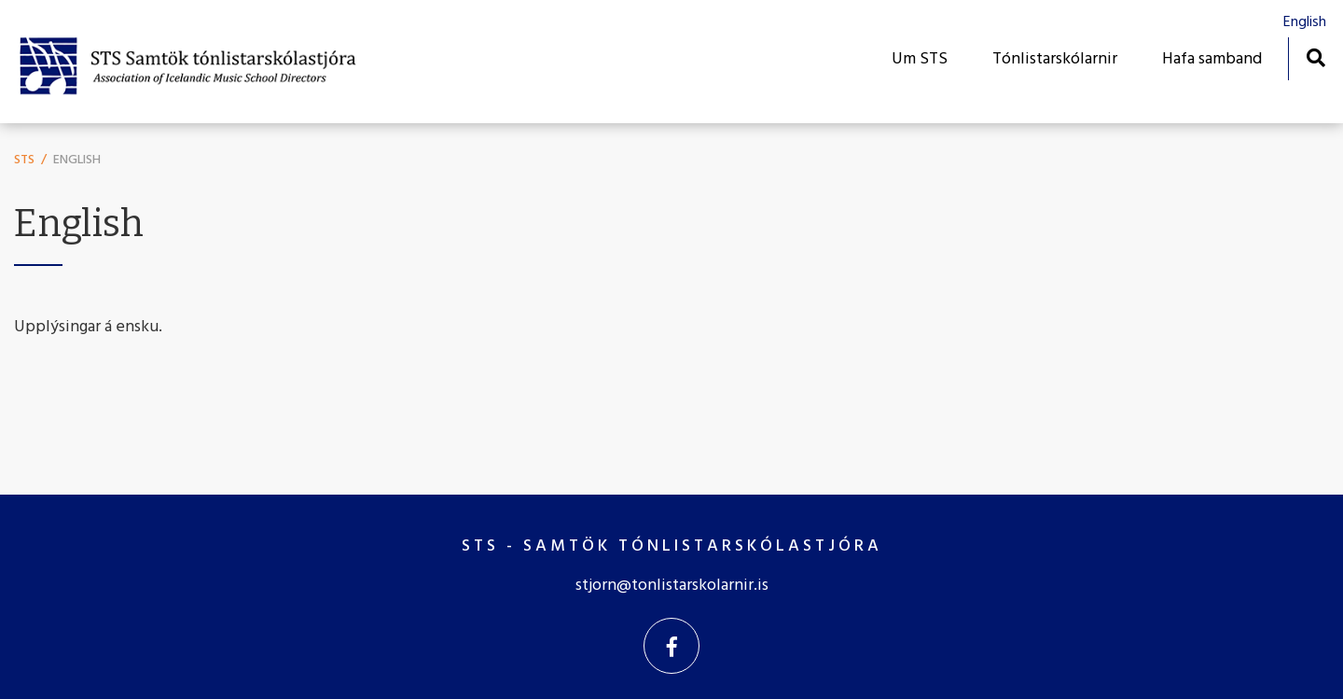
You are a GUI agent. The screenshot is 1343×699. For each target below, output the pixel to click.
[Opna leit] (1315, 57)
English (77, 160)
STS (24, 160)
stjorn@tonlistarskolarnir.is (671, 585)
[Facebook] (671, 646)
